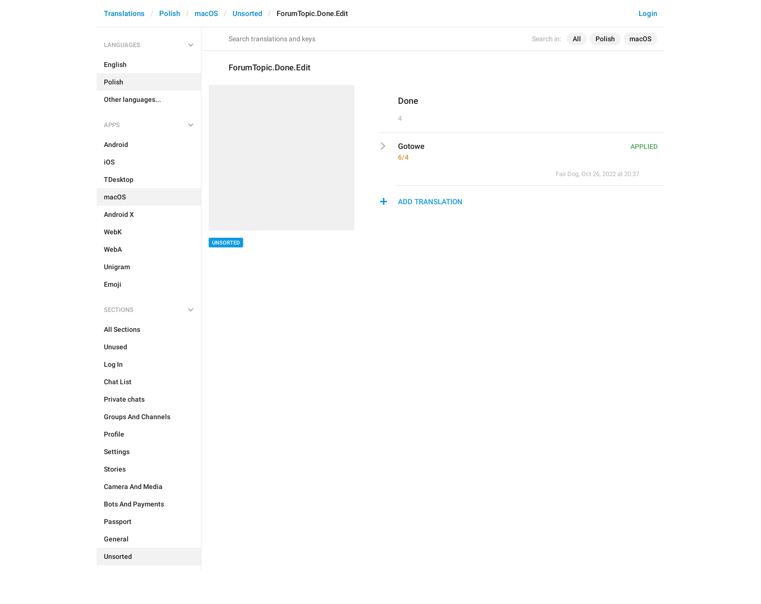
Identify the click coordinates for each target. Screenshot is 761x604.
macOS (206, 13)
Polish (169, 13)
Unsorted (247, 13)
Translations (124, 13)
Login (648, 13)
